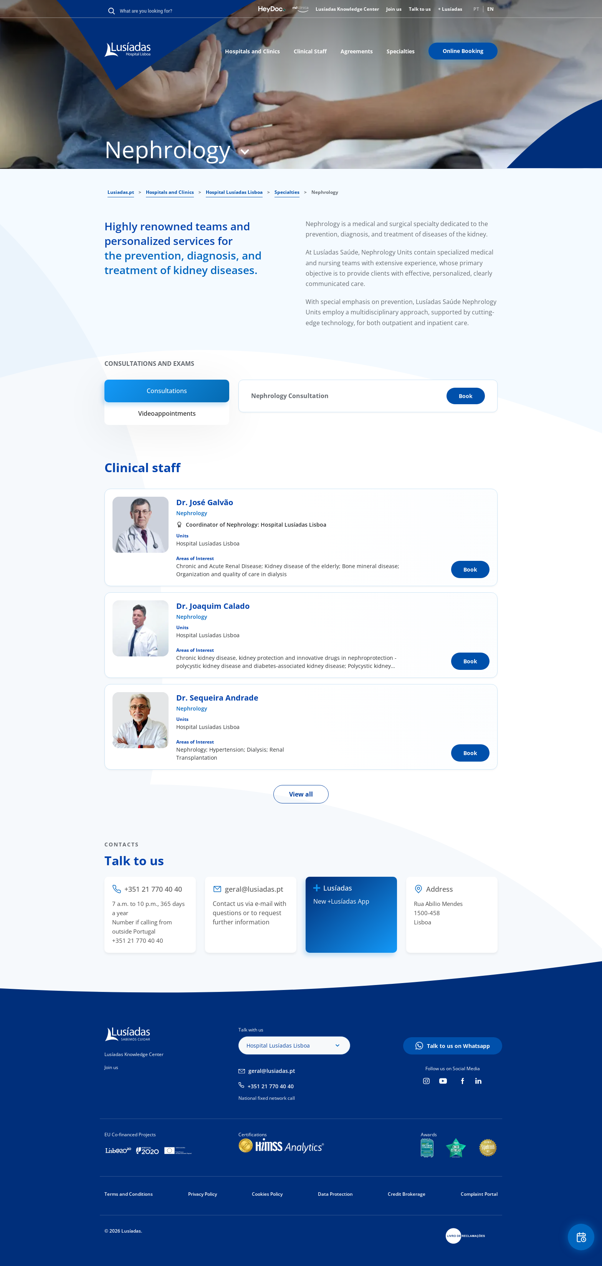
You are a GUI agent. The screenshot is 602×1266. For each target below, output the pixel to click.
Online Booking (463, 51)
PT (476, 9)
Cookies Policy (267, 1194)
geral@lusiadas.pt (271, 1070)
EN (490, 9)
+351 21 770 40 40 (271, 1086)
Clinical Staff (310, 51)
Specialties (401, 51)
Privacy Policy (202, 1194)
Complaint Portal (479, 1194)
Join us (394, 9)
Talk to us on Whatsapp (458, 1045)
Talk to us (420, 9)
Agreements (357, 51)
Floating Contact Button (581, 1237)
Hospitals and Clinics (252, 51)
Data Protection (335, 1194)
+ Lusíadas (450, 9)
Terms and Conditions (128, 1194)
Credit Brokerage (406, 1194)
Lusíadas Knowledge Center (347, 9)
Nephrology (191, 513)
